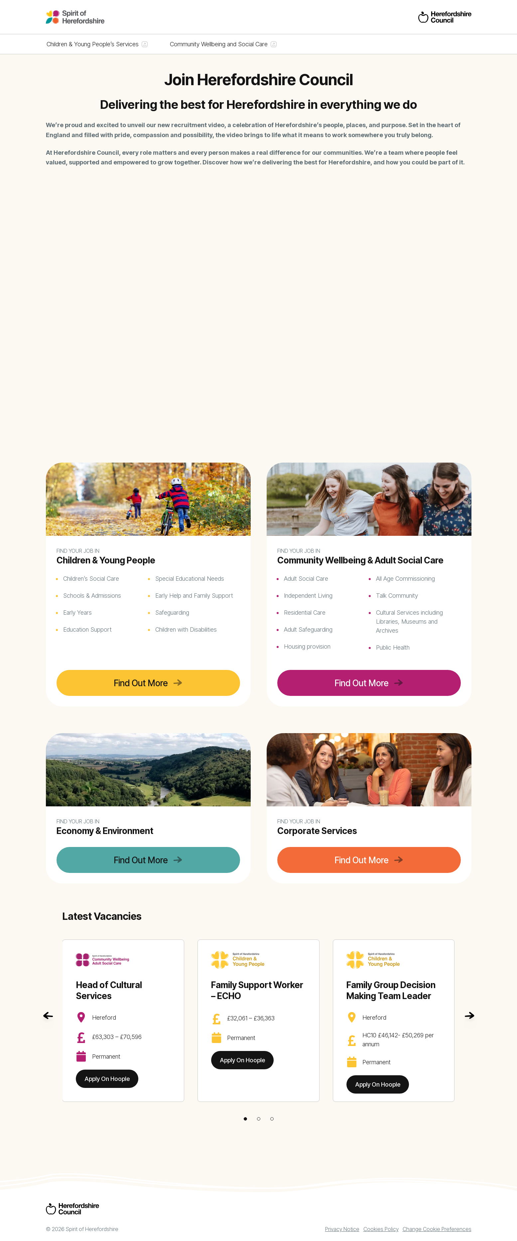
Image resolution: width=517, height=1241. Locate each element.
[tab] (245, 1119)
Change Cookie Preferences (437, 1229)
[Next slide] (469, 1015)
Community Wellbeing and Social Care (219, 44)
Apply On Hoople (107, 1078)
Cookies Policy (381, 1229)
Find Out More (141, 683)
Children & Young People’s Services (93, 44)
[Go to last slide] (48, 1015)
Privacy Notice (342, 1229)
